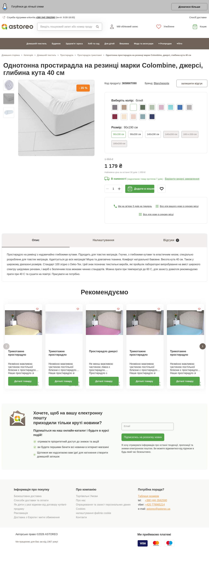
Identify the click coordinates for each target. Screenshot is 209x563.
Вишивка (124, 44)
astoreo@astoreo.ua (158, 513)
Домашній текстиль (36, 44)
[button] (6, 349)
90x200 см (135, 134)
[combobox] (64, 27)
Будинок (56, 44)
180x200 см (119, 144)
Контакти (81, 522)
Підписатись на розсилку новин (143, 442)
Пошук (97, 27)
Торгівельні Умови (87, 501)
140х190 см (153, 134)
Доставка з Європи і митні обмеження (37, 522)
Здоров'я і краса (74, 44)
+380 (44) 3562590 (45, 18)
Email (127, 431)
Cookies (80, 513)
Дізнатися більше (188, 7)
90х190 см (118, 134)
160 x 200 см (190, 134)
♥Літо (179, 44)
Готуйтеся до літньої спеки (27, 7)
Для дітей (109, 44)
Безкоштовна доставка (27, 501)
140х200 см (171, 134)
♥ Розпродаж (165, 44)
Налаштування (103, 240)
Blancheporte (161, 83)
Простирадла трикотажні (89, 55)
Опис (36, 240)
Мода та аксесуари (143, 44)
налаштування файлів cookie (93, 518)
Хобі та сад (93, 44)
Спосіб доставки (198, 18)
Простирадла (66, 55)
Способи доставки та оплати (31, 505)
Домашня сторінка (11, 55)
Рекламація (21, 518)
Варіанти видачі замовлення (182, 179)
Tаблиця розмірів (148, 501)
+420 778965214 (155, 509)
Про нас (81, 505)
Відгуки (171, 241)
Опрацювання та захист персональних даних (103, 509)
